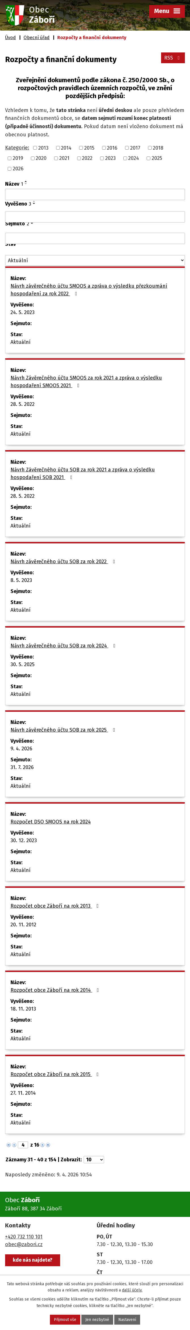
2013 (43, 148)
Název (14, 184)
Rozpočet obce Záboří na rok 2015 (55, 1074)
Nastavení (127, 1319)
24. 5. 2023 (22, 312)
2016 (112, 148)
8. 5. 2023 (21, 580)
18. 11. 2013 (23, 1009)
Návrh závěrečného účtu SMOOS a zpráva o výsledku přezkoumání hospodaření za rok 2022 (88, 290)
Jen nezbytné (97, 1319)
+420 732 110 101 (24, 1237)
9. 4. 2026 (21, 749)
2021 (64, 158)
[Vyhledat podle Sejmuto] (95, 238)
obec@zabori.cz (24, 1244)
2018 (158, 148)
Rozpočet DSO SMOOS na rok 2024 (50, 822)
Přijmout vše (65, 1319)
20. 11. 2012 (23, 925)
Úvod (10, 37)
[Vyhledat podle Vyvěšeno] (95, 217)
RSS (173, 58)
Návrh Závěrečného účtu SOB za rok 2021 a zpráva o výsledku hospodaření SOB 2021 (82, 473)
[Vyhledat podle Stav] (95, 260)
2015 (89, 148)
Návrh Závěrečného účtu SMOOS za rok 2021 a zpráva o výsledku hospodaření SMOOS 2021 (86, 382)
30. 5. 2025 (22, 664)
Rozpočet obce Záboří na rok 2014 (55, 990)
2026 (18, 169)
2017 (135, 148)
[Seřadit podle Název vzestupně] (26, 181)
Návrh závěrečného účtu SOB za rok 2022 (63, 561)
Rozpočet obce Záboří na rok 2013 (55, 906)
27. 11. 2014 (23, 1093)
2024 (133, 158)
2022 (87, 158)
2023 (110, 158)
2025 (157, 158)
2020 (41, 158)
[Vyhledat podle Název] (95, 194)
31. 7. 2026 (22, 767)
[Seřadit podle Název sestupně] (26, 184)
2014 (66, 148)
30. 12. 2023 (23, 840)
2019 (18, 158)
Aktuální (20, 342)
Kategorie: (17, 148)
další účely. (132, 1290)
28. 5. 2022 (22, 404)
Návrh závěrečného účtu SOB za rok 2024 (63, 646)
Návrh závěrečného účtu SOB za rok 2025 (63, 730)
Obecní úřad (37, 37)
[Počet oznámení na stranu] (94, 1159)
